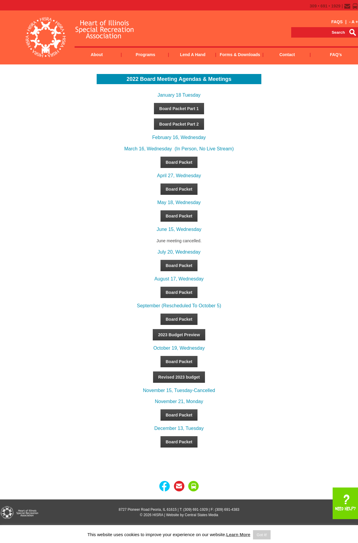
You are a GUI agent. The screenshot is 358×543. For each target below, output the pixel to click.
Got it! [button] (262, 535)
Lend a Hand (192, 54)
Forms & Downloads (240, 54)
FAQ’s (336, 54)
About (97, 54)
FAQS (336, 21)
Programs (145, 54)
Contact (287, 54)
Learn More (238, 534)
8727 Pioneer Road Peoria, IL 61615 (148, 509)
